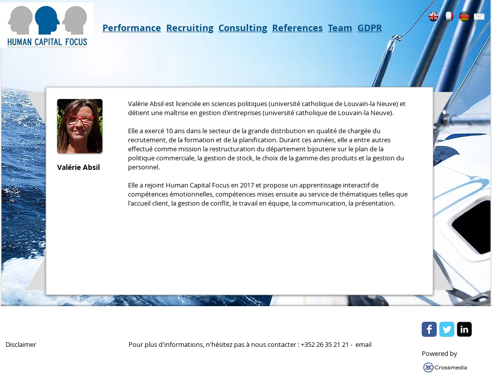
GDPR (369, 28)
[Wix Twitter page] (446, 329)
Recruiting (189, 28)
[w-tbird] (442, 312)
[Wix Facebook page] (429, 329)
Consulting (242, 28)
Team (340, 28)
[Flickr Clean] (464, 312)
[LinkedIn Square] (464, 329)
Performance (131, 28)
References (297, 28)
